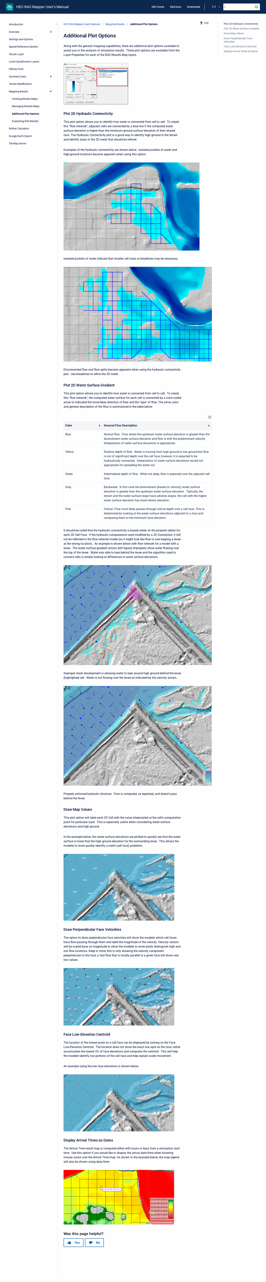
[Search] (241, 7)
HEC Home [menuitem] (158, 6)
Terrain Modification (20, 83)
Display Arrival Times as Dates (241, 51)
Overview (14, 31)
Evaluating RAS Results (25, 121)
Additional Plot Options (25, 113)
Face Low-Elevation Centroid (240, 46)
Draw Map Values (234, 33)
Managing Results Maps (26, 106)
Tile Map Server (17, 143)
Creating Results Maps (25, 98)
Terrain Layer (16, 54)
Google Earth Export (20, 136)
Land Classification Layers (24, 61)
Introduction (16, 24)
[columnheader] (83, 425)
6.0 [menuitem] (214, 6)
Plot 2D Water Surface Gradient (241, 28)
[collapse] (50, 91)
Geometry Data (17, 76)
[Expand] (50, 31)
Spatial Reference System (23, 46)
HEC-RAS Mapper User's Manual (42, 7)
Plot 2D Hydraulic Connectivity (241, 23)
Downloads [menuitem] (193, 6)
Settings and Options (21, 39)
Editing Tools (16, 68)
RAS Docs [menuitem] (175, 6)
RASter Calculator (19, 128)
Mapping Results (18, 91)
